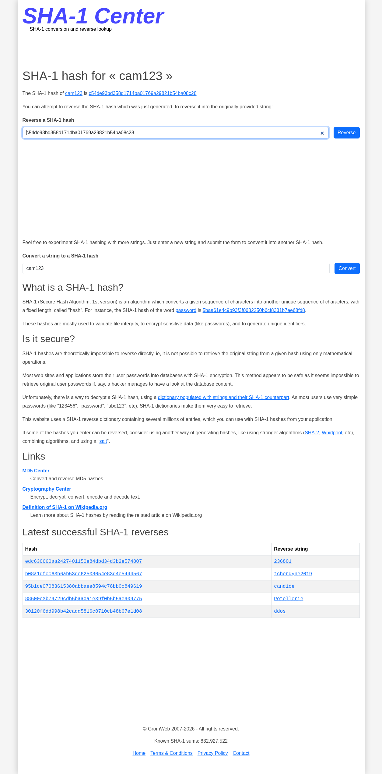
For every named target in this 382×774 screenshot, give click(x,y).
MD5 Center (36, 470)
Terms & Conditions (171, 753)
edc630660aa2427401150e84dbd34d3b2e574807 (83, 561)
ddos (280, 611)
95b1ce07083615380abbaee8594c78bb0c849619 (83, 586)
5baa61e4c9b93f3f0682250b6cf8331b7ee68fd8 (254, 310)
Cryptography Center (47, 489)
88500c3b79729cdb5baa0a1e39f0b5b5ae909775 (83, 599)
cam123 (73, 93)
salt (103, 441)
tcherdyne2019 (293, 574)
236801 (283, 561)
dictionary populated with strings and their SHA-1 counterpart (223, 397)
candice (284, 586)
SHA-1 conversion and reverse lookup (71, 29)
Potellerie (288, 599)
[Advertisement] (191, 50)
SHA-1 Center (93, 16)
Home (138, 753)
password (186, 310)
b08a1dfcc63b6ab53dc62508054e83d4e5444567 (83, 574)
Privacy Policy (213, 753)
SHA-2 (312, 432)
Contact (241, 753)
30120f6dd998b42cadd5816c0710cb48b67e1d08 (83, 611)
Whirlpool (332, 432)
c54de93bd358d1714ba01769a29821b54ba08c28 (142, 93)
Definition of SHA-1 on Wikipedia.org (65, 507)
